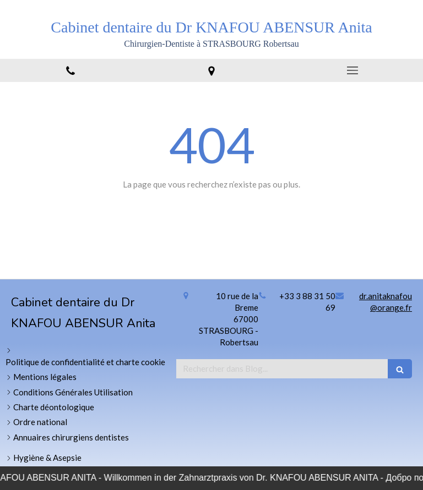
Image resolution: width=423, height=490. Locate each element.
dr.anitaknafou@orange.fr (385, 301)
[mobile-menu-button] (352, 70)
